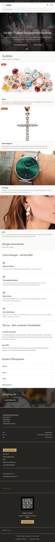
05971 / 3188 (6, 421)
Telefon (27, 372)
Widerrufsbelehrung (8, 456)
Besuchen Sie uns (27, 521)
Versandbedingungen (9, 465)
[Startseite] (9, 5)
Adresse (27, 366)
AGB (4, 459)
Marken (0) (7, 530)
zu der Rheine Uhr (10, 400)
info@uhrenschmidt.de (9, 423)
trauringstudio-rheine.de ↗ (10, 476)
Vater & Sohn (37, 45)
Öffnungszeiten (27, 384)
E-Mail (27, 378)
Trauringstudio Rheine (21, 45)
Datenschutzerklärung (9, 462)
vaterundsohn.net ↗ (8, 473)
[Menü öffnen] (3, 5)
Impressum (6, 454)
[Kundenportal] (47, 5)
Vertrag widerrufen (9, 450)
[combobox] (27, 9)
